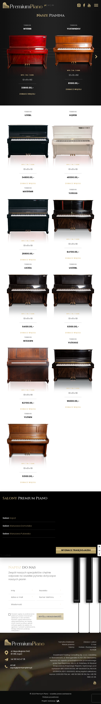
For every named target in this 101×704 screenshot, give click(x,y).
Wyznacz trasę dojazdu (76, 556)
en (49, 5)
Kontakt (93, 649)
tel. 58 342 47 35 (18, 659)
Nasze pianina (68, 644)
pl (45, 5)
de (53, 5)
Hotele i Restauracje (87, 647)
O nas (93, 644)
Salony (71, 647)
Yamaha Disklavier (66, 642)
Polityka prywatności (50, 697)
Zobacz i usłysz (90, 642)
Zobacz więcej (27, 94)
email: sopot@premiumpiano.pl (21, 666)
